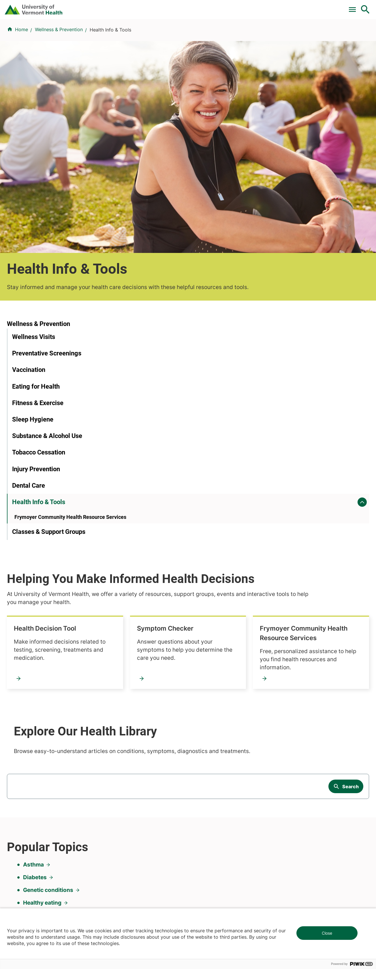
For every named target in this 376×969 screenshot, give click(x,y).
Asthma (33, 585)
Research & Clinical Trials (129, 728)
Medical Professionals (215, 759)
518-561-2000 (302, 883)
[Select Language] (307, 6)
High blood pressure (50, 635)
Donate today (308, 774)
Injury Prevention (36, 341)
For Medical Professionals (198, 7)
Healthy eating (42, 623)
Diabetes (35, 597)
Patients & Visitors (271, 35)
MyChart (354, 7)
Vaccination (28, 242)
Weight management (50, 661)
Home (21, 64)
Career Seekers (208, 749)
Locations (230, 35)
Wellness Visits (33, 209)
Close (327, 933)
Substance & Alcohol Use (47, 308)
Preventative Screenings (46, 225)
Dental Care (28, 357)
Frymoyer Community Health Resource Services (179, 349)
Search (350, 511)
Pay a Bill (110, 7)
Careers (270, 7)
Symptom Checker (287, 265)
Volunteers (203, 738)
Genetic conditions (48, 610)
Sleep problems (43, 648)
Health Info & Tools (38, 374)
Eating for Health (36, 258)
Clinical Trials (145, 7)
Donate (244, 7)
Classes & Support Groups (48, 413)
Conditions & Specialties (181, 35)
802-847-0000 (23, 883)
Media (198, 770)
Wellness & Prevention (59, 64)
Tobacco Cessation (38, 324)
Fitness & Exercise (37, 275)
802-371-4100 (209, 876)
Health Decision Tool (167, 265)
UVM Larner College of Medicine (137, 738)
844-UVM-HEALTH (43, 762)
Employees (203, 780)
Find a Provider (127, 35)
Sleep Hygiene (32, 291)
